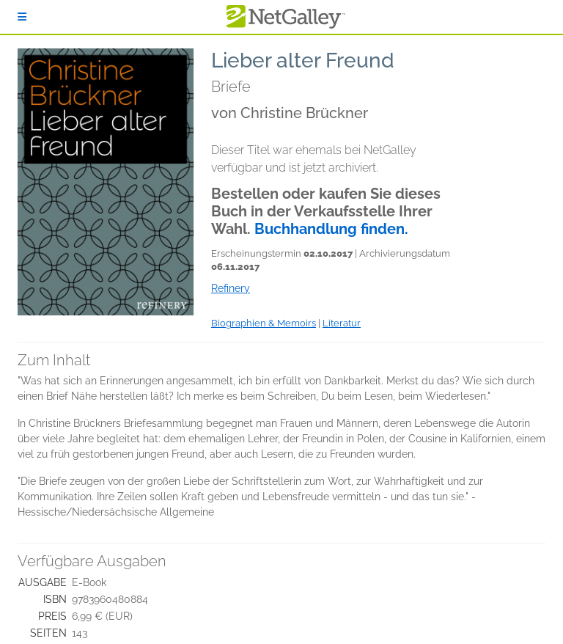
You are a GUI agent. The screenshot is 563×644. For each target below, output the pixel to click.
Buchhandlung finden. (331, 229)
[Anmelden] (22, 17)
